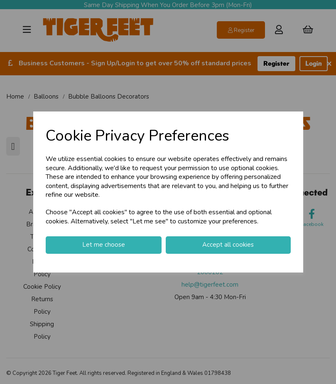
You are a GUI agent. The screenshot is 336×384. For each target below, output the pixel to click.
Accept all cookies (228, 244)
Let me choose (103, 244)
